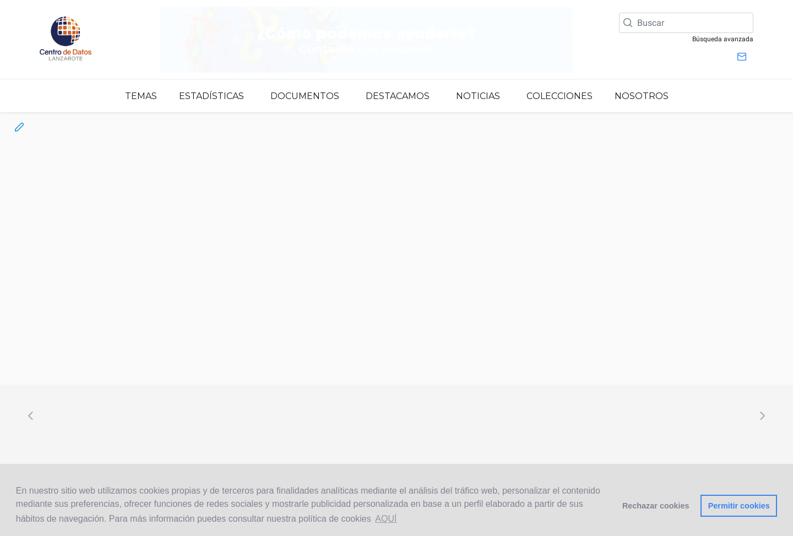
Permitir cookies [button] (739, 505)
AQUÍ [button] (386, 518)
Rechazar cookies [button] (655, 505)
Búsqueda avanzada (722, 39)
